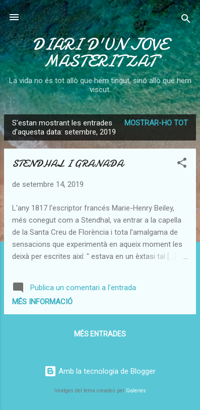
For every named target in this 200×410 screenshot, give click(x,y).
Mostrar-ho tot (156, 122)
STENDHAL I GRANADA (67, 163)
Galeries (136, 390)
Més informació (42, 301)
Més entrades (100, 334)
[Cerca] (186, 20)
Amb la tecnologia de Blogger (100, 371)
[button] (182, 164)
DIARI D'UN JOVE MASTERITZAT (100, 53)
